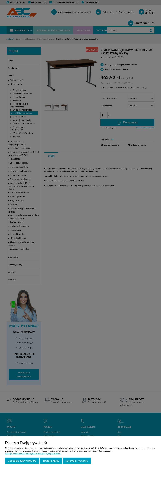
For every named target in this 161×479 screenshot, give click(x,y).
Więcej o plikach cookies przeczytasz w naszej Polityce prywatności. (33, 453)
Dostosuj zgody (51, 460)
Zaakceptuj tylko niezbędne (22, 460)
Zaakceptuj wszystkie (77, 460)
